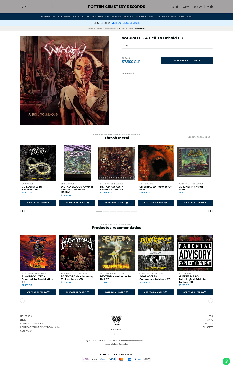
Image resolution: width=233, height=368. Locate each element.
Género (99, 29)
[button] (38, 203)
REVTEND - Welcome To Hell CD (115, 278)
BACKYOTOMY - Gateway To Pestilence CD (77, 278)
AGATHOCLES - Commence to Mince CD (155, 278)
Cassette (208, 327)
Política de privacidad (32, 324)
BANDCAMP (185, 16)
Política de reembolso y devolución (40, 327)
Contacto (26, 331)
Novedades (48, 16)
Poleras (208, 324)
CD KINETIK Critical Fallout (191, 188)
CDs (211, 316)
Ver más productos (200, 137)
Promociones (145, 16)
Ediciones (64, 16)
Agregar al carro (187, 60)
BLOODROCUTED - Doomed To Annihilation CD (37, 279)
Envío (23, 320)
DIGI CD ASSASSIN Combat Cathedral (111, 188)
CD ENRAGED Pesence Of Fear (155, 188)
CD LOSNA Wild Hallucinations (32, 188)
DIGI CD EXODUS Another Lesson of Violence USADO (77, 189)
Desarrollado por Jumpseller (116, 344)
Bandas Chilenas (122, 16)
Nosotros (26, 316)
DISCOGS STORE (166, 16)
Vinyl (210, 320)
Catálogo (81, 16)
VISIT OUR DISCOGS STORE (126, 23)
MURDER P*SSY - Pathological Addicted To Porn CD (193, 279)
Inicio (90, 29)
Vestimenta (100, 16)
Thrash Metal (110, 29)
